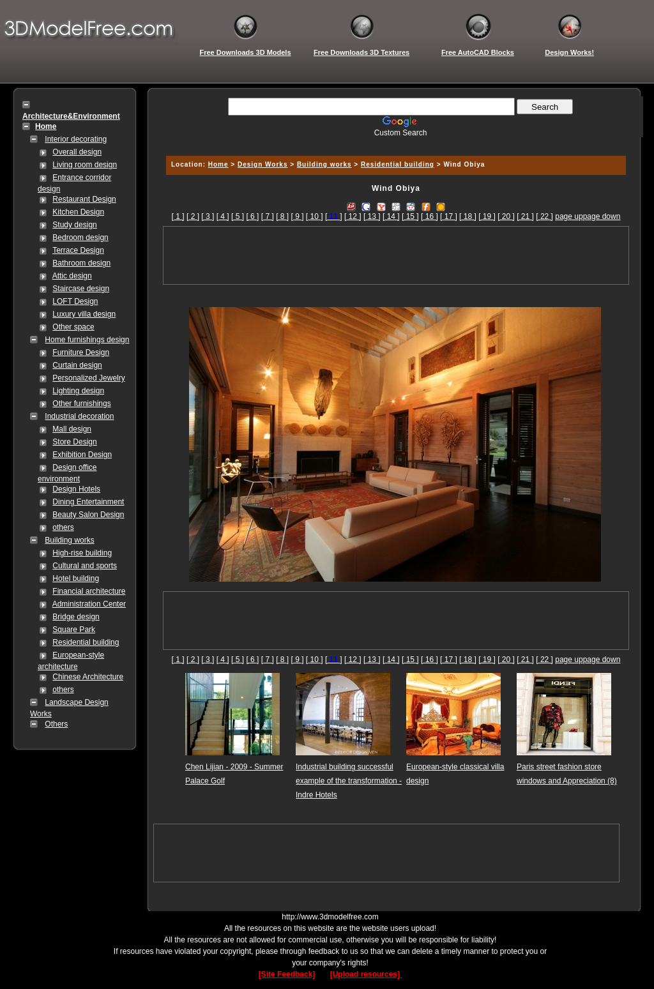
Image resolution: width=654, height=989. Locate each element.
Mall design (71, 429)
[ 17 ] (448, 216)
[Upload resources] (366, 974)
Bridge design (75, 616)
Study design (74, 224)
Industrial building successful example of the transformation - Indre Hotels (349, 780)
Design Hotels (76, 489)
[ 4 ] (223, 216)
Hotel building (75, 578)
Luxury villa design (84, 314)
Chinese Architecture (87, 676)
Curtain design (77, 365)
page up (568, 216)
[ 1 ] (178, 216)
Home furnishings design (87, 339)
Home (218, 164)
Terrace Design (78, 250)
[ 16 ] (429, 216)
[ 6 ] (252, 216)
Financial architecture (88, 591)
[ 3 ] (207, 216)
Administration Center (89, 604)
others (62, 527)
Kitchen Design (78, 212)
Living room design (84, 164)
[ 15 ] (410, 216)
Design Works (263, 164)
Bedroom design (80, 237)
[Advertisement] (394, 142)
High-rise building (82, 552)
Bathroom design (81, 263)
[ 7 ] (267, 216)
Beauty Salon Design (88, 514)
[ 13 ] (372, 216)
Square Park (73, 629)
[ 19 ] (487, 216)
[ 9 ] (297, 216)
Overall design (77, 151)
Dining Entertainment (88, 501)
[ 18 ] (467, 216)
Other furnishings (81, 403)
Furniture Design (80, 352)
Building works (69, 540)
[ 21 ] (525, 216)
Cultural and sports (84, 565)
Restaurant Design (84, 199)
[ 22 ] (544, 216)
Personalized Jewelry (88, 378)
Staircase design (80, 288)
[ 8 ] (282, 216)
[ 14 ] (391, 216)
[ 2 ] (192, 216)
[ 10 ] (314, 216)
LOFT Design (75, 301)
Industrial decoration (79, 416)
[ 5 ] (237, 216)
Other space (73, 326)
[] (333, 216)
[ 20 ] (506, 216)
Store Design (74, 441)
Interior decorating (76, 139)
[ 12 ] (352, 216)
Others (56, 724)
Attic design (72, 275)
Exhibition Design (82, 454)
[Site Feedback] (287, 974)
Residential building (85, 642)
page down (602, 216)
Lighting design (78, 390)
